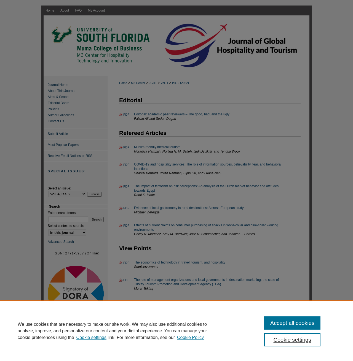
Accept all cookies (292, 323)
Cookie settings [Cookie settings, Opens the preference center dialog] (292, 340)
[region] (176, 330)
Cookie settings (91, 337)
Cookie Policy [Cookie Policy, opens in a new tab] (190, 337)
